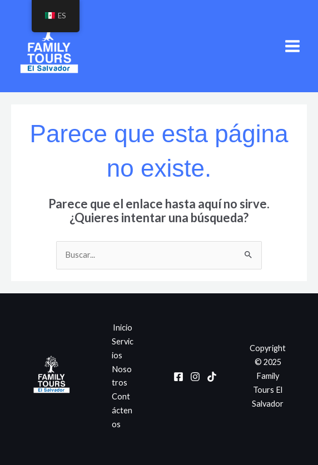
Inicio (122, 327)
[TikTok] (212, 377)
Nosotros (122, 376)
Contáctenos (122, 410)
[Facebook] (178, 377)
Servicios (122, 348)
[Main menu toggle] (292, 46)
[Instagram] (195, 377)
